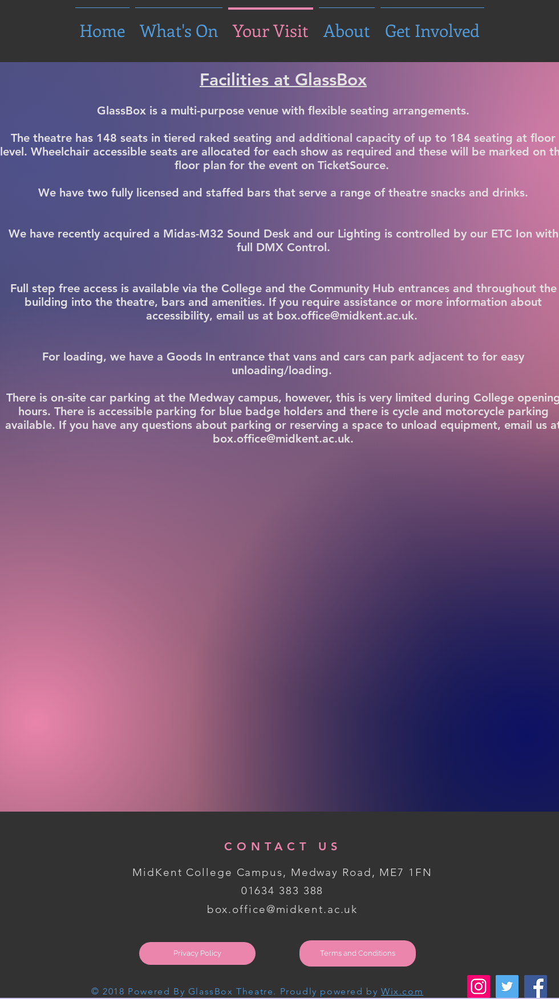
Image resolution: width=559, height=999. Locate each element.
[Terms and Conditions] (357, 953)
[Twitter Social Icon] (507, 986)
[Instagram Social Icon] (478, 986)
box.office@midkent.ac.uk (282, 909)
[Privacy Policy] (197, 953)
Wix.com (402, 991)
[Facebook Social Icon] (535, 986)
